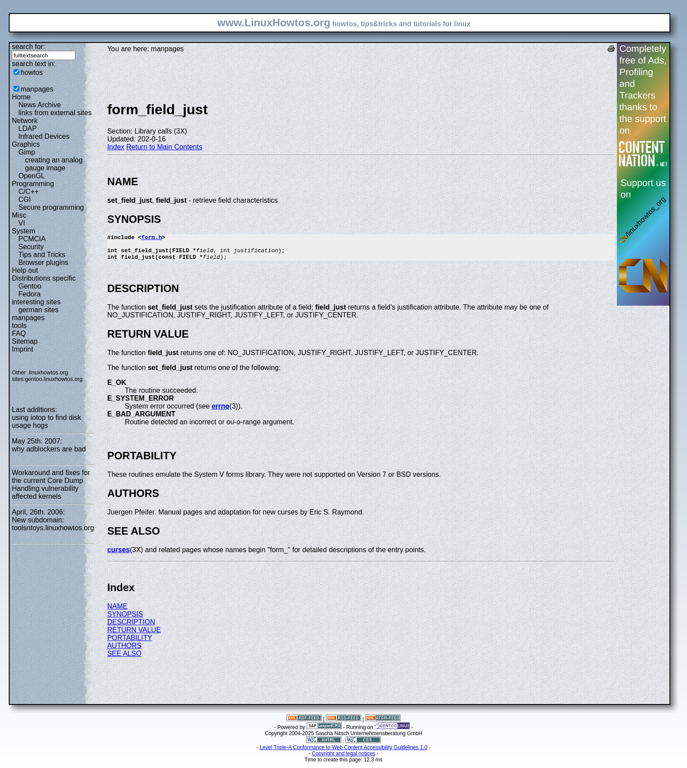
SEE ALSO (124, 658)
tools (19, 325)
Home (21, 97)
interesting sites (36, 302)
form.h (152, 238)
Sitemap (25, 341)
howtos (32, 72)
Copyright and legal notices (343, 759)
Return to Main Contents (164, 147)
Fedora (29, 294)
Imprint (22, 349)
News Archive (39, 105)
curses (118, 555)
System (23, 231)
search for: (28, 46)
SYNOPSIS (125, 619)
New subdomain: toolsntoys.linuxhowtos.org (53, 524)
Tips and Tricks (41, 254)
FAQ (19, 333)
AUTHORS (124, 651)
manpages (37, 89)
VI (21, 223)
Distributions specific (44, 278)
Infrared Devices (44, 136)
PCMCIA (32, 239)
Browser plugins (43, 262)
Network (25, 120)
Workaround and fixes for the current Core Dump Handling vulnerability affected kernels (51, 484)
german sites (38, 310)
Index (115, 147)
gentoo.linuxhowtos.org (54, 379)
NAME (117, 611)
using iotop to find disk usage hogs (46, 421)
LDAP (27, 128)
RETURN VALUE (134, 635)
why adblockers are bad (49, 449)
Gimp (26, 152)
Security (31, 246)
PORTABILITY (129, 643)
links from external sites (55, 112)
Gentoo (29, 286)
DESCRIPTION (131, 627)
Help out (25, 270)
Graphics (26, 144)
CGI (24, 199)
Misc (19, 215)
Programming (33, 183)
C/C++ (28, 191)
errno (221, 411)
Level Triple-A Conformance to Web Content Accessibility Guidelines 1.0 (344, 753)
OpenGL (31, 176)
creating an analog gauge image (54, 164)
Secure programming (51, 207)
